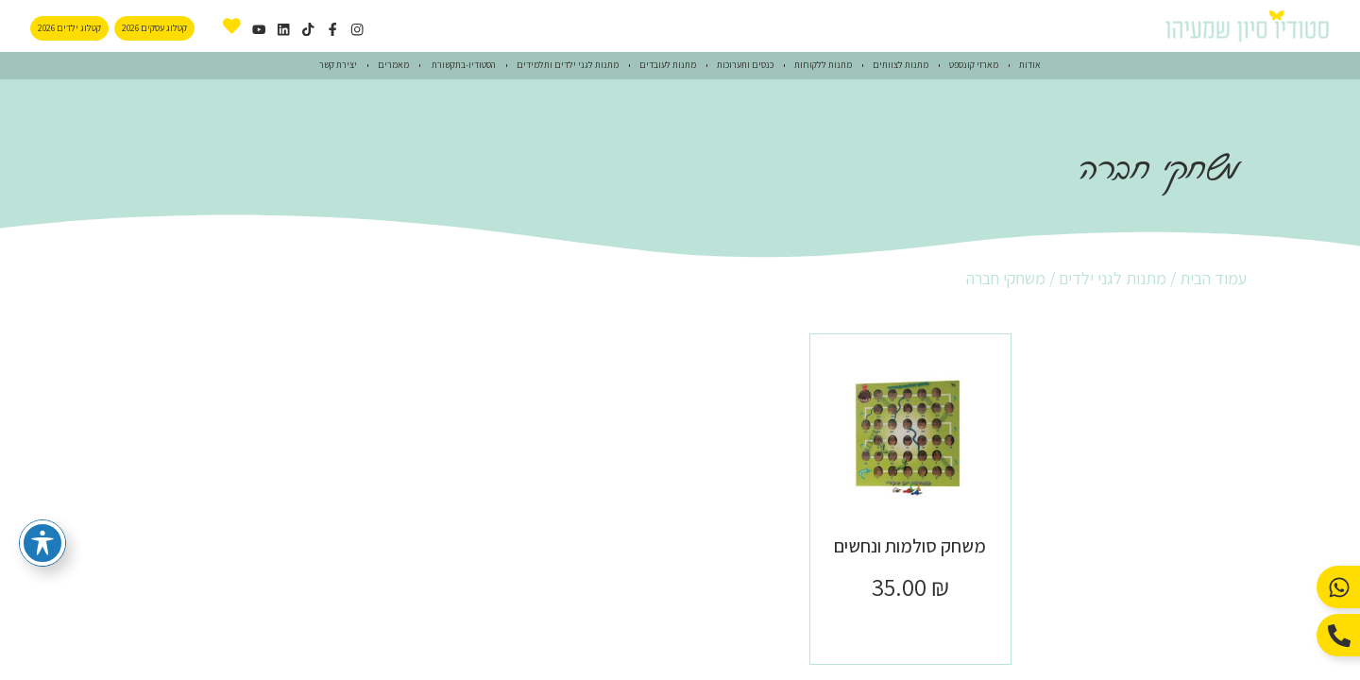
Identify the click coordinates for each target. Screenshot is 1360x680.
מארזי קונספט (973, 65)
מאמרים (393, 65)
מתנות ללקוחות (823, 65)
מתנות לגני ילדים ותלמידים (568, 65)
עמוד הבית (1213, 278)
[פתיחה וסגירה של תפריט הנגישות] (42, 543)
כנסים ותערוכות (745, 65)
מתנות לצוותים (900, 65)
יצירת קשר (338, 65)
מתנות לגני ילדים (1112, 278)
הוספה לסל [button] (910, 629)
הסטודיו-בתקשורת (463, 65)
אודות (1030, 65)
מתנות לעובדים (667, 65)
